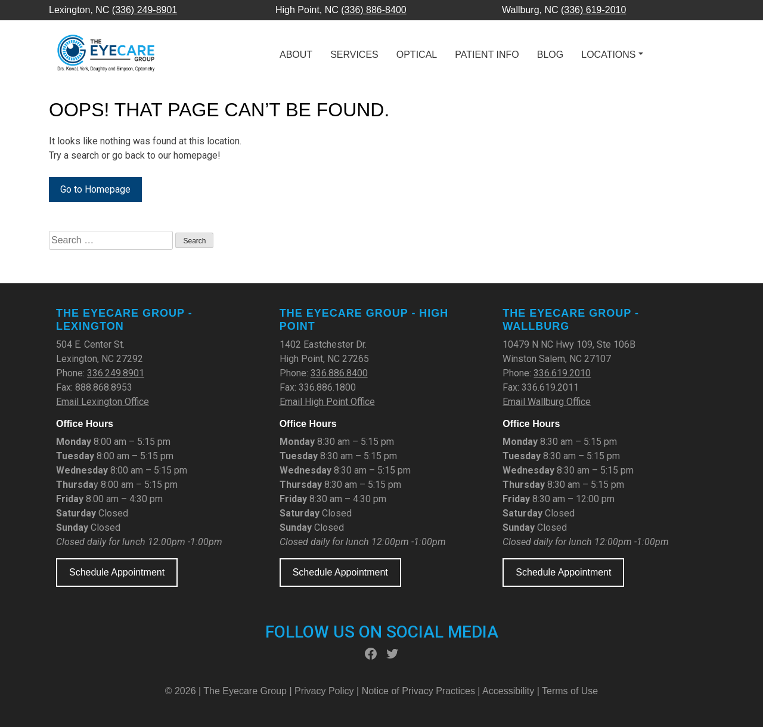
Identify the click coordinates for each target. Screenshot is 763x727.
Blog (550, 55)
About (296, 55)
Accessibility (508, 691)
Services (354, 55)
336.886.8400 (339, 373)
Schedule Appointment (117, 572)
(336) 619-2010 (593, 10)
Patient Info (487, 55)
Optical (416, 55)
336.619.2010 (562, 373)
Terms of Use (570, 691)
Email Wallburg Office (547, 401)
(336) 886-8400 (373, 10)
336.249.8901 (115, 373)
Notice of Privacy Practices (418, 691)
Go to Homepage (95, 189)
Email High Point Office (327, 401)
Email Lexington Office (102, 401)
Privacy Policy (325, 691)
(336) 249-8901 (144, 10)
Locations (608, 55)
